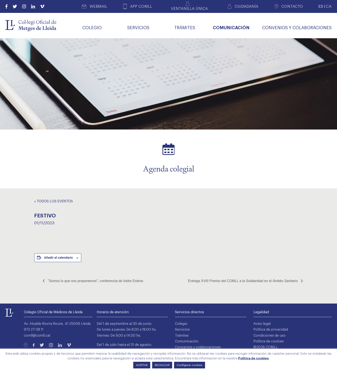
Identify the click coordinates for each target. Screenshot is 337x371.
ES (320, 6)
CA (329, 6)
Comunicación (186, 341)
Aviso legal (262, 323)
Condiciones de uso (269, 335)
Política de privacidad (270, 329)
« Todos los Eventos (53, 201)
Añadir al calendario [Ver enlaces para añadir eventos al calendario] (58, 257)
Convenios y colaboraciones (198, 347)
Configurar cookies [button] (189, 365)
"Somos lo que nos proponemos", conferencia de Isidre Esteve (95, 281)
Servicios (182, 329)
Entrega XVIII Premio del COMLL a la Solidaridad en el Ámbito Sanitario (243, 281)
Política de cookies (268, 341)
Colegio (181, 323)
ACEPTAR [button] (142, 365)
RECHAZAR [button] (162, 365)
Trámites (182, 335)
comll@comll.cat (37, 335)
